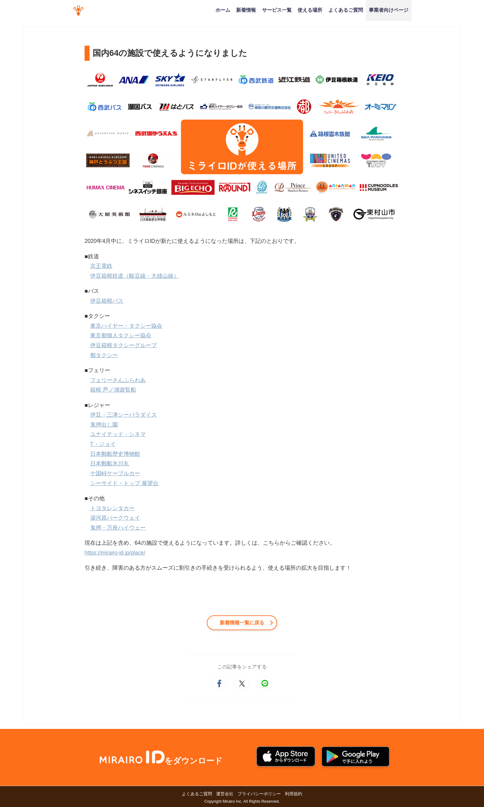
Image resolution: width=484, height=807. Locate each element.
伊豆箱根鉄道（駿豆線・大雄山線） (134, 276)
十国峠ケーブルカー (115, 473)
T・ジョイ (103, 444)
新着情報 (246, 10)
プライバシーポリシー (259, 793)
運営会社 (224, 793)
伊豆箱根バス (106, 301)
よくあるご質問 (345, 10)
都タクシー (104, 355)
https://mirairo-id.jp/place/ (115, 553)
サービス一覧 (277, 10)
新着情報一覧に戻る (242, 622)
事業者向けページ (388, 10)
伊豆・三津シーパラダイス (123, 415)
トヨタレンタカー (112, 508)
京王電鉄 (101, 266)
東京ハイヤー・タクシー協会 (126, 326)
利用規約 (293, 793)
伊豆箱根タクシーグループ (123, 345)
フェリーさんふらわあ (118, 380)
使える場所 (310, 10)
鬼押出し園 (104, 425)
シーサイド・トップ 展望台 (124, 483)
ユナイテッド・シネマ (118, 434)
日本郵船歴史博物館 (115, 454)
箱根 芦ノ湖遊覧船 (113, 390)
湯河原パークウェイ (115, 518)
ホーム (222, 10)
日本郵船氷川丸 (109, 463)
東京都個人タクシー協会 (120, 335)
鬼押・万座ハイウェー (118, 528)
